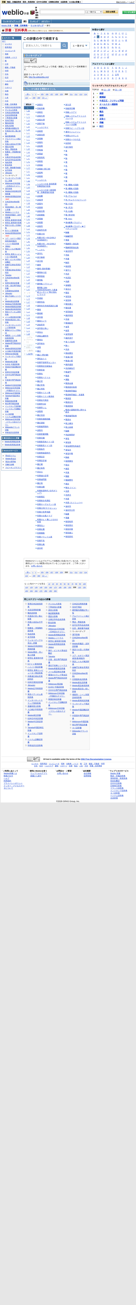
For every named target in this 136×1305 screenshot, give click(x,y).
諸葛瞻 (40, 139)
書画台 (40, 340)
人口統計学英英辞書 (13, 351)
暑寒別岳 (41, 302)
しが (28, 258)
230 (84, 587)
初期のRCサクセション (47, 508)
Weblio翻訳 (115, 781)
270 (41, 591)
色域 (67, 319)
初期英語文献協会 (44, 366)
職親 (67, 476)
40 (61, 584)
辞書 (4, 2)
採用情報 (87, 776)
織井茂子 (69, 338)
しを (28, 251)
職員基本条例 (71, 387)
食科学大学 (70, 510)
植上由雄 (69, 427)
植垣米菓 (69, 529)
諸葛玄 (40, 112)
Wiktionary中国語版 (80, 721)
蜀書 (67, 518)
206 (47, 94)
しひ (28, 194)
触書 (67, 514)
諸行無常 (69, 147)
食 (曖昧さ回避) (72, 185)
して (28, 168)
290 (50, 591)
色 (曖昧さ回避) (72, 192)
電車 (6, 54)
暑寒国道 (41, 276)
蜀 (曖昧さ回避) (72, 188)
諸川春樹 (41, 257)
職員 (67, 376)
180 (60, 587)
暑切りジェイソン (72, 132)
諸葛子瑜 (41, 124)
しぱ (28, 321)
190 (65, 587)
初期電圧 (41, 497)
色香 (67, 499)
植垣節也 (69, 536)
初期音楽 (41, 370)
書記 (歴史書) (42, 355)
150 (45, 587)
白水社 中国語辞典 (56, 687)
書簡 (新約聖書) (43, 269)
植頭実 (68, 266)
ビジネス (8, 44)
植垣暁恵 (69, 521)
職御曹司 (69, 480)
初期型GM (41, 404)
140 (41, 587)
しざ (28, 274)
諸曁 (39, 347)
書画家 (40, 313)
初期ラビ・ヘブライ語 (74, 128)
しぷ (28, 328)
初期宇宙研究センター (46, 362)
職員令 (68, 419)
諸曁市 (40, 430)
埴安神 (68, 300)
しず (28, 280)
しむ (28, 213)
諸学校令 (41, 343)
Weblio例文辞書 (34, 715)
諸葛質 (40, 131)
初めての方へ (121, 2)
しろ (28, 245)
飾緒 (67, 457)
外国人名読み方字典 (13, 144)
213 (80, 94)
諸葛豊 (40, 222)
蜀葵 (67, 240)
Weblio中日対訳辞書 (13, 385)
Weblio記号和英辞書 (13, 304)
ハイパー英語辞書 (35, 667)
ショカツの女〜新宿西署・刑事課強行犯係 (46, 191)
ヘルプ (131, 2)
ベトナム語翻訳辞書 (13, 417)
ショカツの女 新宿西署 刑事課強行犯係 (47, 185)
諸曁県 (40, 411)
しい (28, 114)
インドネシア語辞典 (118, 790)
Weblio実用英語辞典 (56, 644)
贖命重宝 (69, 353)
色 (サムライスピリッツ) (75, 200)
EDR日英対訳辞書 (35, 682)
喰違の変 (69, 361)
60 (68, 584)
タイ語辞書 (77, 728)
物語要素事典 (54, 613)
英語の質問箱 (10, 462)
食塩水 (68, 450)
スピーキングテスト (13, 468)
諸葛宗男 (41, 211)
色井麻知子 (70, 368)
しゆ (28, 226)
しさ (28, 143)
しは (28, 191)
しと (28, 171)
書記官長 (41, 385)
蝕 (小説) (69, 204)
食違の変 (69, 357)
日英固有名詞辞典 (79, 679)
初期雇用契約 (42, 426)
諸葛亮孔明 (42, 230)
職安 (67, 293)
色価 (67, 259)
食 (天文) (69, 207)
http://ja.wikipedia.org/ (39, 77)
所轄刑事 (41, 108)
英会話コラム (10, 456)
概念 (101, 111)
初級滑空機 (70, 108)
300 (38, 98)
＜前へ (27, 94)
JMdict (51, 647)
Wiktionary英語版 (55, 684)
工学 (6, 64)
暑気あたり (42, 359)
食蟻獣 (68, 285)
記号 (117, 75)
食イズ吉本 (70, 342)
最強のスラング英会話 (57, 675)
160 (50, 587)
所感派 (40, 298)
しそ (28, 156)
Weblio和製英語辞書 (56, 668)
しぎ (28, 261)
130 (36, 587)
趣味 (6, 84)
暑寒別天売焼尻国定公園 (47, 306)
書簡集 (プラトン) (44, 284)
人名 (6, 98)
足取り (102, 119)
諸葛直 (40, 161)
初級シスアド (71, 112)
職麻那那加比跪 (72, 247)
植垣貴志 (69, 525)
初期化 (40, 374)
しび (28, 309)
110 (26, 587)
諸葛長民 (41, 157)
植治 (67, 465)
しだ (28, 290)
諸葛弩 (40, 173)
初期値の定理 (42, 476)
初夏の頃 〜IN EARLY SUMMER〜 (46, 239)
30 (57, 584)
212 (76, 94)
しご (28, 270)
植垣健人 (69, 533)
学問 (6, 71)
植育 (67, 330)
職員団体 (69, 406)
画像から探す (36, 776)
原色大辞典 (53, 610)
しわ (28, 248)
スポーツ (8, 88)
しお (28, 124)
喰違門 (68, 372)
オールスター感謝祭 (108, 104)
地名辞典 (31, 634)
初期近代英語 (42, 400)
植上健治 (69, 423)
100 (84, 584)
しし (28, 146)
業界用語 (8, 47)
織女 (67, 484)
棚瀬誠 (102, 97)
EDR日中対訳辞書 (35, 718)
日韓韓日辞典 (53, 2)
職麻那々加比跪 (72, 244)
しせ (28, 152)
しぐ (28, 264)
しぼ (28, 318)
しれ (28, 242)
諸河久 (40, 253)
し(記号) (29, 354)
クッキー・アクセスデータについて (14, 787)
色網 (67, 281)
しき (28, 130)
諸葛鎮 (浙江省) (43, 169)
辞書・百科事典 (21, 25)
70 (72, 584)
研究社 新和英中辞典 (57, 641)
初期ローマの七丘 (72, 139)
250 (31, 591)
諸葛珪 (40, 105)
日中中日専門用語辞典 (57, 690)
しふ (28, 197)
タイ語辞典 (115, 793)
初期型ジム (42, 408)
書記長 (40, 483)
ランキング (34, 21)
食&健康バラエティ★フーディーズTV (75, 227)
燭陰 (67, 379)
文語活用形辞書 (34, 610)
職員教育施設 (71, 391)
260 (36, 591)
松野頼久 (103, 108)
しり (28, 235)
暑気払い (41, 525)
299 (33, 98)
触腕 (67, 431)
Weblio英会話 (10, 459)
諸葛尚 (40, 142)
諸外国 (40, 317)
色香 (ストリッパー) (73, 503)
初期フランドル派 (44, 537)
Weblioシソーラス (55, 638)
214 (85, 94)
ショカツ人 (42, 180)
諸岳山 (40, 332)
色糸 (67, 349)
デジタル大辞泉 (54, 604)
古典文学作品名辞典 (56, 619)
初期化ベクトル (43, 377)
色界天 (68, 495)
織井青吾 (69, 315)
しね (28, 184)
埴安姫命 (69, 312)
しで (28, 299)
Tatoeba (51, 656)
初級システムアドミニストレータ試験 (75, 123)
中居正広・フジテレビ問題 (111, 100)
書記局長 (41, 389)
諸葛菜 (40, 176)
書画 (39, 310)
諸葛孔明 (41, 116)
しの (28, 187)
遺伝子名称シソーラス (57, 665)
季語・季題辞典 (78, 622)
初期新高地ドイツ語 (45, 442)
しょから (41, 250)
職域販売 (69, 323)
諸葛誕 (40, 154)
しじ (28, 277)
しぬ (28, 181)
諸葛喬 (40, 146)
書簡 (39, 265)
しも (28, 219)
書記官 (40, 381)
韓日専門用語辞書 (79, 725)
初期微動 (41, 533)
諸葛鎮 (40, 165)
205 (42, 94)
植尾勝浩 (69, 461)
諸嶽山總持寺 (42, 336)
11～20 (107, 90)
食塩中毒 (69, 453)
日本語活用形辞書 (79, 604)
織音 (67, 469)
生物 (6, 91)
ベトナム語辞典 (117, 795)
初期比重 (41, 529)
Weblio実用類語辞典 (56, 635)
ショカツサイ (42, 127)
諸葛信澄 (41, 135)
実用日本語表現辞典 (13, 107)
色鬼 (67, 472)
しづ (28, 296)
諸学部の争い (42, 328)
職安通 (68, 308)
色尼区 (68, 278)
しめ (28, 216)
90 (80, 584)
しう (28, 117)
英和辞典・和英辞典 (118, 778)
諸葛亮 (40, 226)
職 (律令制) (70, 215)
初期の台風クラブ (44, 516)
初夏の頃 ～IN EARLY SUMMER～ (46, 245)
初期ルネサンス (72, 136)
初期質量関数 (42, 434)
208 (56, 94)
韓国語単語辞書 (54, 699)
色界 (67, 491)
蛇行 (101, 126)
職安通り (69, 304)
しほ (28, 203)
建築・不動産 (10, 67)
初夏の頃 (41, 234)
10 (49, 584)
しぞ (28, 286)
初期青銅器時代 (43, 453)
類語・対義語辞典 (14, 2)
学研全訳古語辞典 (35, 745)
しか (28, 127)
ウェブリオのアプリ (38, 773)
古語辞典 (63, 2)
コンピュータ (10, 51)
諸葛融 (40, 219)
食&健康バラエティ (73, 222)
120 (31, 587)
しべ (28, 315)
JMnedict (31, 685)
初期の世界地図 (43, 512)
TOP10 (95, 89)
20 (53, 584)
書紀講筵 (41, 423)
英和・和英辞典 (29, 2)
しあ (28, 111)
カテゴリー (45, 21)
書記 (39, 351)
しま (28, 207)
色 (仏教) (69, 211)
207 (51, 94)
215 (26, 98)
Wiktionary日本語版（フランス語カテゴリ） (56, 711)
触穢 (67, 232)
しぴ (28, 325)
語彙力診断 (9, 465)
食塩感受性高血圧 (72, 446)
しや (28, 223)
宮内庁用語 (77, 607)
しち (28, 162)
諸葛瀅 (40, 200)
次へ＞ (44, 98)
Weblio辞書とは (10, 773)
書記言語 (41, 415)
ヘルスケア (9, 81)
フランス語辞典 (117, 788)
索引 (25, 21)
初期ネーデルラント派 (46, 504)
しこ (28, 140)
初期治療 (41, 487)
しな (28, 175)
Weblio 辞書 (6, 25)
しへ (28, 200)
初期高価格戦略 (43, 419)
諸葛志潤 (41, 120)
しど (28, 302)
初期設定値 (42, 460)
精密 (101, 93)
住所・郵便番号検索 (80, 628)
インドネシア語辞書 (13, 406)
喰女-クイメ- (70, 488)
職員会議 (69, 383)
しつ (28, 165)
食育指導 (69, 334)
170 (55, 587)
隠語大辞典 (53, 616)
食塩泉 (68, 442)
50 (65, 584)
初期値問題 (42, 479)
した (28, 159)
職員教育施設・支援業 (74, 395)
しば (28, 305)
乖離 (101, 122)
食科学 (68, 506)
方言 (6, 101)
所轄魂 (40, 150)
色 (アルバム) (71, 196)
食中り (68, 270)
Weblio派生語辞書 (79, 682)
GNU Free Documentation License (96, 759)
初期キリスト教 (43, 393)
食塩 (67, 438)
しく (28, 133)
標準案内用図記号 (12, 128)
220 (79, 587)
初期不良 (41, 541)
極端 (101, 115)
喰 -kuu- (68, 219)
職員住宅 (69, 402)
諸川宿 (40, 261)
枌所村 (68, 143)
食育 (67, 327)
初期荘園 (41, 438)
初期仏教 (41, 544)
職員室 (68, 398)
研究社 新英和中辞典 (13, 220)
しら (28, 232)
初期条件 (41, 449)
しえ (28, 120)
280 (45, 591)
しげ (28, 267)
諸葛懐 (40, 207)
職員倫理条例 (71, 416)
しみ (28, 210)
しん (28, 254)
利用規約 (7, 781)
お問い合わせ (36, 566)
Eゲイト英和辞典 (35, 664)
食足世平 (69, 251)
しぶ (28, 312)
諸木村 (40, 548)
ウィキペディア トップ (11, 21)
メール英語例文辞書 (56, 672)
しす (28, 149)
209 (61, 94)
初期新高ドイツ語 (44, 445)
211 (71, 94)
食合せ (68, 289)
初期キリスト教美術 (45, 396)
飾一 (67, 345)
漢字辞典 (76, 634)
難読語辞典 (32, 613)
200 (69, 587)
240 (26, 591)
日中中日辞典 (41, 2)
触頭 (67, 262)
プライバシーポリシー (13, 783)
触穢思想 (69, 236)
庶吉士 (40, 472)
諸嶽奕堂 (41, 325)
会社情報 (87, 773)
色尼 (67, 274)
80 (76, 584)
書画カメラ (42, 321)
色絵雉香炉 (70, 435)
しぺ (28, 331)
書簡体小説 (42, 272)
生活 (6, 77)
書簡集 (40, 280)
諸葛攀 (40, 196)
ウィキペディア (37, 25)
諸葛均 (40, 204)
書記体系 (41, 468)
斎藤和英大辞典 (34, 706)
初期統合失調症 (43, 500)
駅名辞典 (52, 623)
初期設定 (41, 457)
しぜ (28, 283)
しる (28, 238)
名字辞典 (31, 637)
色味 (67, 255)
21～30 (118, 90)
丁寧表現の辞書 (54, 607)
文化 (6, 74)
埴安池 (68, 296)
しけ (28, 136)
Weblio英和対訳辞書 (80, 700)
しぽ (28, 334)
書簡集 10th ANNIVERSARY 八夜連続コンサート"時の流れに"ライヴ (47, 291)
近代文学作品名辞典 (80, 625)
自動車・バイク (11, 57)
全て (4, 41)
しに (28, 178)
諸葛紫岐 (41, 215)
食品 (6, 94)
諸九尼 (68, 105)
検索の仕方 (8, 776)
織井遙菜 (69, 364)
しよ (28, 229)
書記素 (40, 464)
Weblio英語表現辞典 (80, 685)
